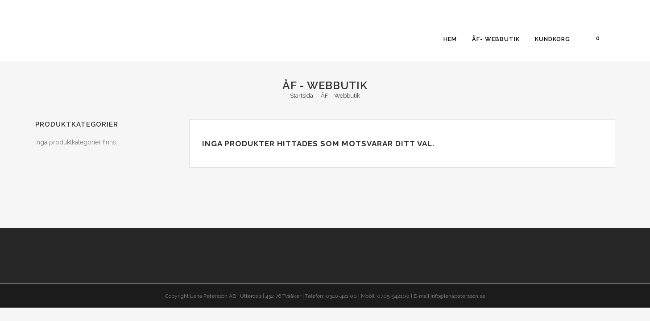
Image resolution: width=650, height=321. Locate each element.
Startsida (301, 95)
